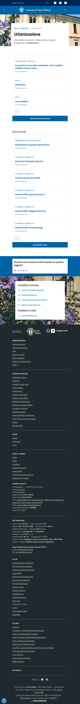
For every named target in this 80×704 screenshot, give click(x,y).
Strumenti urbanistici (24, 157)
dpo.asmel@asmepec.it (24, 552)
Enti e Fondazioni (18, 358)
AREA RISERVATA (39, 700)
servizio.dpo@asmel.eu (25, 549)
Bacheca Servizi (18, 587)
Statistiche (16, 614)
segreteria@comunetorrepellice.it (29, 505)
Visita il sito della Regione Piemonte (25, 634)
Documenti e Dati (18, 354)
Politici (14, 365)
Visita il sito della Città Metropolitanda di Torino (29, 637)
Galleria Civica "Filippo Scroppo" (23, 644)
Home (16, 28)
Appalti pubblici (17, 387)
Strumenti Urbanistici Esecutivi (29, 161)
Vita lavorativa (17, 425)
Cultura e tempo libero (20, 398)
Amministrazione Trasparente (22, 563)
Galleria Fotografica (19, 467)
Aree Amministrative (19, 347)
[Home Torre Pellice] (34, 10)
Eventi (14, 457)
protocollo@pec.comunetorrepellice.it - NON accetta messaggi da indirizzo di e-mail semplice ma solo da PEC (38, 501)
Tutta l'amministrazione (40, 118)
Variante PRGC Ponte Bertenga (29, 227)
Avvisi (14, 445)
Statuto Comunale (18, 590)
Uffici (17, 80)
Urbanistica (20, 84)
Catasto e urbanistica (19, 394)
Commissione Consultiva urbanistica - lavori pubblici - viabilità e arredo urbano (39, 67)
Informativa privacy (19, 597)
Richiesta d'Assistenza (20, 583)
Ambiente (15, 381)
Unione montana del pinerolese (23, 641)
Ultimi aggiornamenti (19, 611)
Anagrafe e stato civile (20, 384)
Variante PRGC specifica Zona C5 (30, 194)
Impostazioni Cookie (19, 604)
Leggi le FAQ (16, 573)
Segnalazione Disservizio (21, 580)
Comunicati (16, 441)
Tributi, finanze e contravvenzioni (24, 418)
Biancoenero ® (26, 698)
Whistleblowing (17, 594)
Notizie (14, 438)
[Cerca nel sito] (65, 10)
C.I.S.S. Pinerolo (17, 654)
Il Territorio (16, 464)
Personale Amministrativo (21, 361)
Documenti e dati (40, 244)
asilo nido (15, 627)
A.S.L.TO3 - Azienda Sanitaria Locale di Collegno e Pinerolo (33, 647)
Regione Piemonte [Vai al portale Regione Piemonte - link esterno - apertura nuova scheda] (18, 3)
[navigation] (4, 10)
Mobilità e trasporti (19, 412)
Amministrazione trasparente (28, 140)
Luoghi (14, 461)
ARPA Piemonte (18, 661)
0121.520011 (20, 492)
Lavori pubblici (21, 101)
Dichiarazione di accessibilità (22, 566)
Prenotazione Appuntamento (22, 576)
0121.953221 (20, 489)
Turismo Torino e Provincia (21, 658)
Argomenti (24, 28)
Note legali (16, 601)
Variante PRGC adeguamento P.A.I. (31, 211)
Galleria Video (17, 471)
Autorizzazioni (17, 391)
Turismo (15, 422)
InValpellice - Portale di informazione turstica (28, 630)
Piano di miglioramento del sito (23, 570)
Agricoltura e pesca (19, 377)
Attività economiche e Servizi (22, 474)
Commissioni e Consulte (25, 61)
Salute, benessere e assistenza (23, 415)
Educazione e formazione (21, 401)
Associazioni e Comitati (20, 478)
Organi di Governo (18, 344)
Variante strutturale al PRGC (27, 177)
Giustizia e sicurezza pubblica (22, 405)
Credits (14, 607)
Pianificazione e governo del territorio (32, 144)
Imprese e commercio (19, 408)
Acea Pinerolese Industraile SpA (23, 651)
